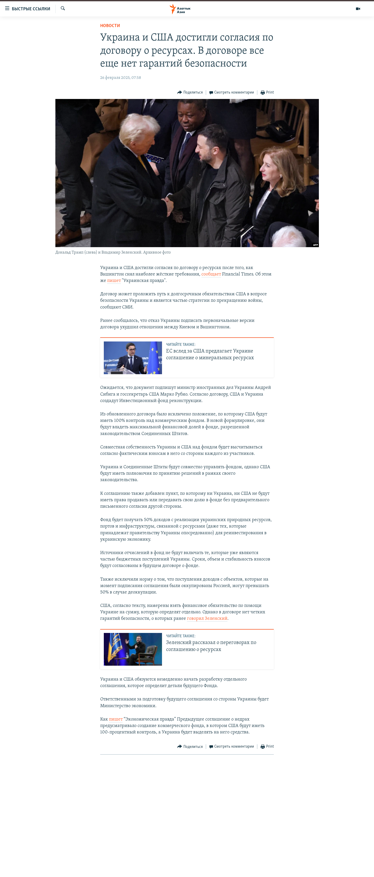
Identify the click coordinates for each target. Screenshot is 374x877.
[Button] (190, 92)
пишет (114, 280)
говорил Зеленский (207, 618)
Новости (110, 25)
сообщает (211, 274)
